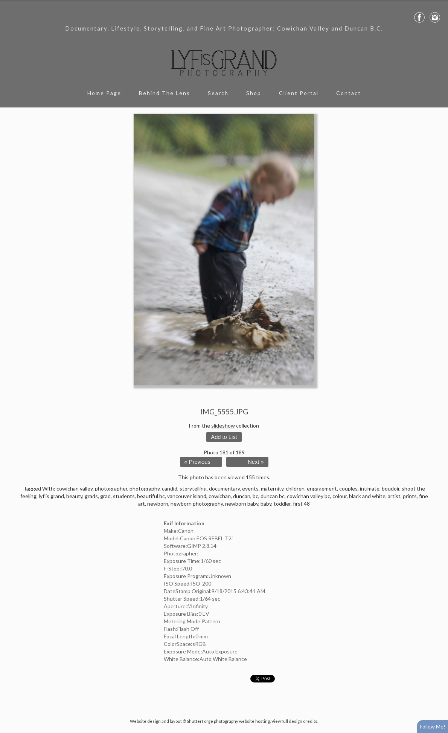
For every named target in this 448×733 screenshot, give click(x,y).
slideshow (223, 425)
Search (218, 93)
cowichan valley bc (308, 496)
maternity (272, 488)
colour (339, 496)
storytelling (193, 488)
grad (105, 496)
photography (145, 488)
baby (266, 503)
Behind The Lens (164, 93)
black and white (367, 496)
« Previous (197, 462)
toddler (282, 503)
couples (348, 488)
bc (255, 496)
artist (394, 496)
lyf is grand (51, 496)
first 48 (301, 503)
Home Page (104, 93)
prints (410, 496)
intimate (369, 488)
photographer (111, 488)
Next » (256, 462)
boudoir (390, 488)
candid (169, 488)
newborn (157, 503)
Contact (348, 93)
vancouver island (186, 496)
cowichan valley (74, 488)
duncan (241, 496)
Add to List (224, 437)
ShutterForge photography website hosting (228, 721)
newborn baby (241, 503)
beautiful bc (151, 496)
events (250, 488)
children (295, 488)
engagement (322, 488)
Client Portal (298, 93)
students (124, 496)
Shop (253, 93)
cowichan (220, 496)
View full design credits (294, 721)
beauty (74, 496)
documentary (224, 488)
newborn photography (197, 503)
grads (91, 496)
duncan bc (273, 496)
